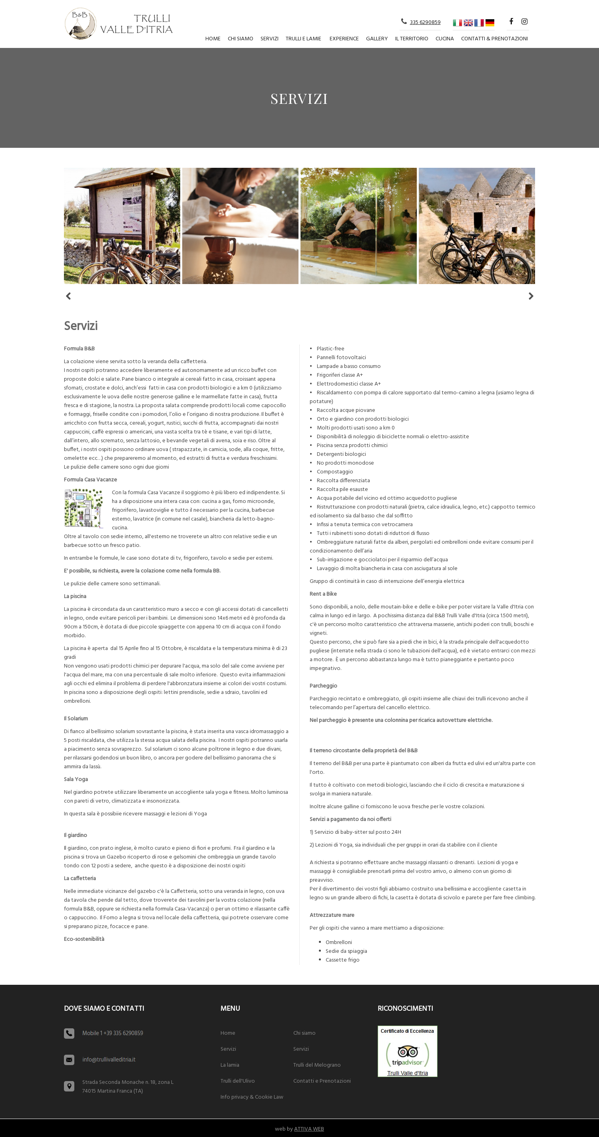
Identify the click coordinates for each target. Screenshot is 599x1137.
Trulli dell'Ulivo (238, 1081)
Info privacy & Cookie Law (252, 1097)
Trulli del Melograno (317, 1065)
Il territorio (411, 39)
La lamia (230, 1065)
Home (213, 39)
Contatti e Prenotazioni (322, 1081)
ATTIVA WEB (309, 1129)
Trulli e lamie (303, 39)
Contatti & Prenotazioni (494, 39)
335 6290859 (425, 22)
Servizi (270, 39)
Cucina (445, 39)
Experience (344, 39)
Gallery (377, 39)
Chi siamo (240, 39)
